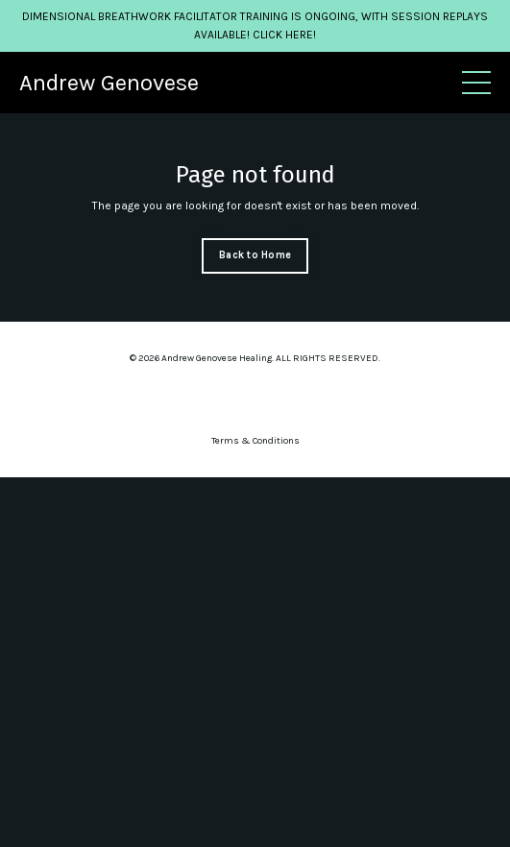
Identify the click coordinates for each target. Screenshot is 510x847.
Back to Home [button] (255, 255)
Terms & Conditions (255, 441)
